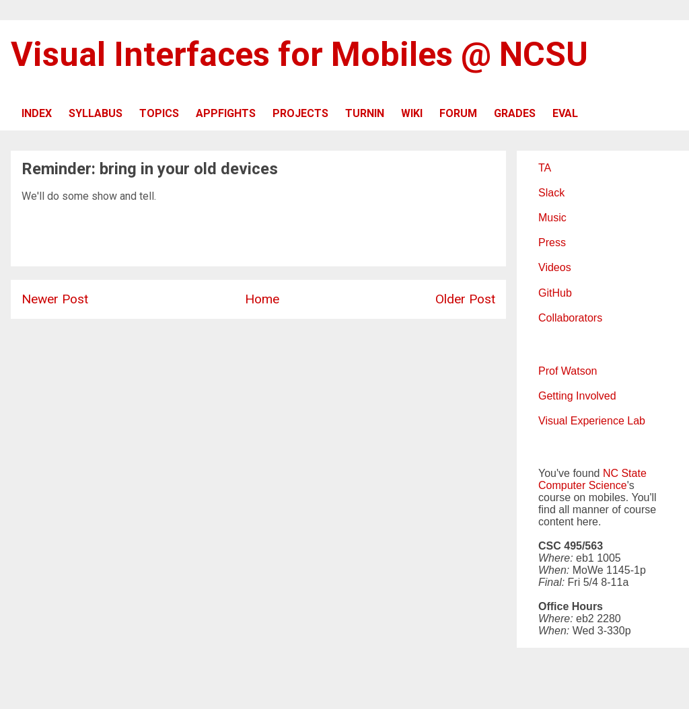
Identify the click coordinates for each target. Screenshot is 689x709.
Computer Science (582, 485)
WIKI (412, 113)
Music (552, 217)
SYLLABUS (95, 113)
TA (544, 168)
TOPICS (159, 113)
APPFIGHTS (226, 113)
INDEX (37, 113)
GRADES (515, 113)
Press (552, 242)
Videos (554, 267)
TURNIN (364, 113)
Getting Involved (577, 396)
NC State (625, 473)
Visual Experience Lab (591, 420)
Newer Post (55, 299)
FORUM (458, 113)
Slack (551, 192)
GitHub (555, 293)
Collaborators (570, 318)
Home (262, 299)
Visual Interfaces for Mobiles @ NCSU (299, 54)
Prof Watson (567, 371)
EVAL (565, 113)
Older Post (465, 299)
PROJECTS (300, 113)
